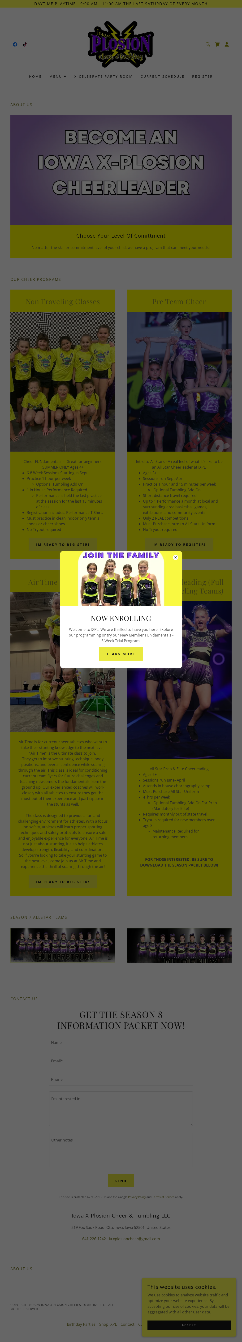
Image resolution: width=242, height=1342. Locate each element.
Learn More (121, 654)
